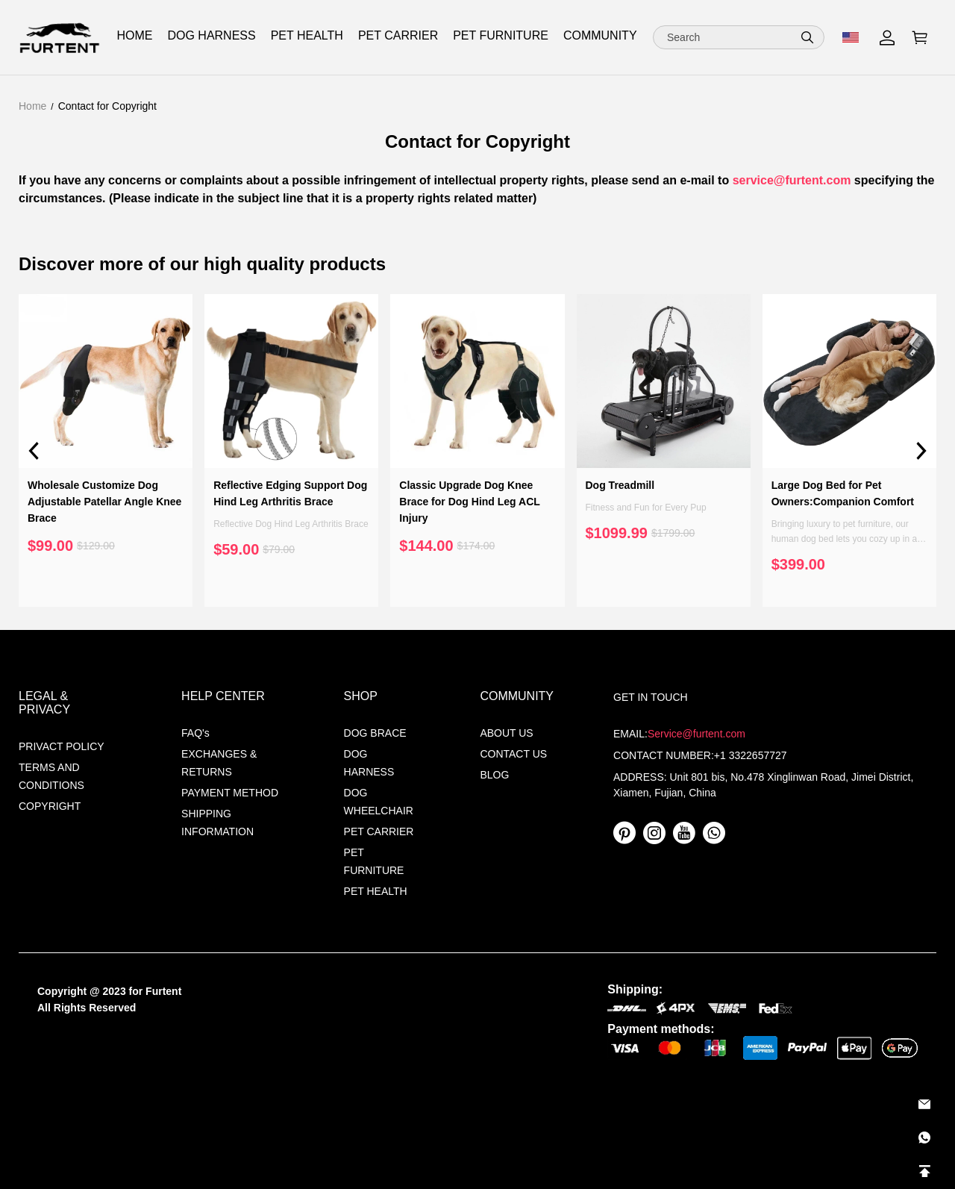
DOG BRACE (375, 733)
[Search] (738, 37)
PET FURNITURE (374, 861)
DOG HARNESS (369, 763)
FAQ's (195, 733)
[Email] (924, 1104)
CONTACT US (513, 754)
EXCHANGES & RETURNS (219, 763)
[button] (807, 37)
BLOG (494, 775)
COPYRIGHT (50, 806)
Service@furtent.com (696, 734)
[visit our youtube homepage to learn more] (684, 833)
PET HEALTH (375, 891)
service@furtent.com (792, 180)
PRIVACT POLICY (61, 746)
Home (32, 106)
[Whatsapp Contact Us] (924, 1137)
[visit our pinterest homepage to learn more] (624, 833)
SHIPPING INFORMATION (217, 822)
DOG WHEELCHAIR (378, 802)
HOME (134, 35)
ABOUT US (506, 733)
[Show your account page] (887, 38)
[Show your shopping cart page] (920, 38)
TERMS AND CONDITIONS (51, 776)
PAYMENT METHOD (229, 793)
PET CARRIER (398, 35)
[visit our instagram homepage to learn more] (654, 833)
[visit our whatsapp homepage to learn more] (714, 833)
